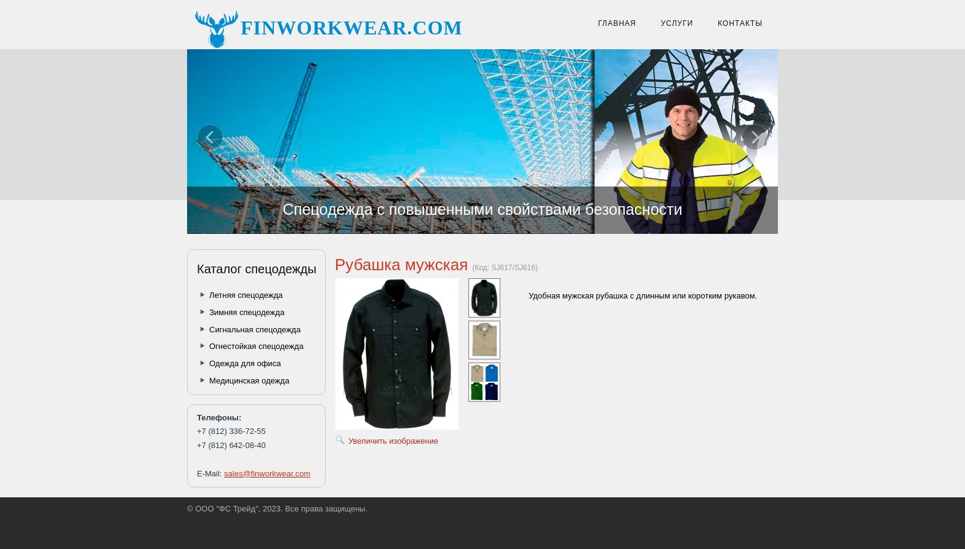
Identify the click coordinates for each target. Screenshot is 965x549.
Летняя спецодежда (245, 295)
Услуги (677, 23)
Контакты (740, 23)
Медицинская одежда (249, 380)
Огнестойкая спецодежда (256, 346)
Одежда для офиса (245, 363)
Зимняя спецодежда (246, 312)
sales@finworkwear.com (267, 473)
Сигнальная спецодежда (254, 329)
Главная (617, 23)
